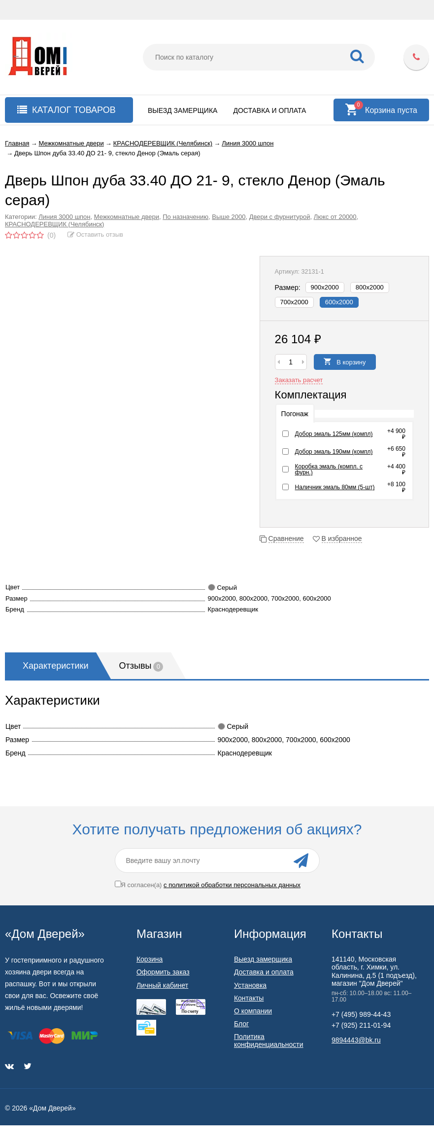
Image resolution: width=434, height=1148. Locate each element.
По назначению (185, 216)
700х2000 (294, 302)
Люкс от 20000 (335, 216)
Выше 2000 (228, 216)
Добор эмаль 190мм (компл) (334, 451)
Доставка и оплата (269, 110)
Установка (250, 985)
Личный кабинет (162, 985)
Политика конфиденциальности (268, 1040)
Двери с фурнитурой (279, 216)
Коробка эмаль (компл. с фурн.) (329, 469)
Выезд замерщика (182, 110)
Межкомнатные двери (126, 216)
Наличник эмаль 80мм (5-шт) (335, 487)
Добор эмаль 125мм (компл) (334, 433)
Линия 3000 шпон (64, 216)
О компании (253, 1011)
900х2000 (325, 287)
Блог (241, 1024)
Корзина (149, 959)
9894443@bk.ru (356, 1040)
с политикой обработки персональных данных (232, 885)
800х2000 (370, 287)
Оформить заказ (163, 972)
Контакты (249, 998)
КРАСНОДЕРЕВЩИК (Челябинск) (54, 224)
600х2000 (339, 302)
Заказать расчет (299, 380)
